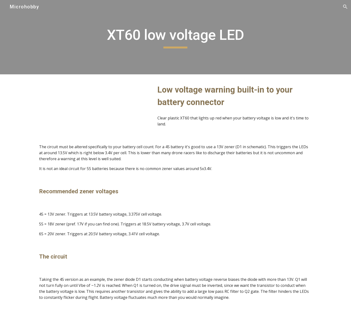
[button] (345, 6)
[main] (176, 37)
